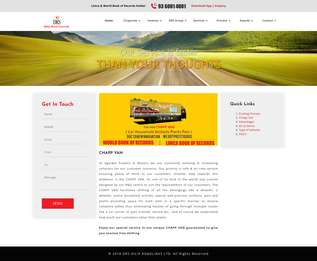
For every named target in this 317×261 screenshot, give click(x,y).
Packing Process (249, 114)
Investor (154, 20)
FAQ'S (243, 134)
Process (223, 20)
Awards (246, 20)
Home (109, 20)
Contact (269, 20)
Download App (201, 6)
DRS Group (177, 20)
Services (200, 20)
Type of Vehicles (249, 130)
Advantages (246, 122)
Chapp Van (246, 118)
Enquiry (220, 6)
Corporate (131, 20)
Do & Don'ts (247, 126)
